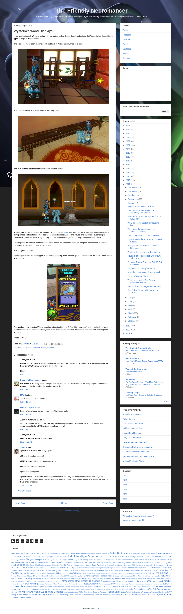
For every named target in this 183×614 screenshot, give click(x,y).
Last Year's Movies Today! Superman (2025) (144, 361)
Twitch (125, 44)
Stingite (23, 447)
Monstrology (68, 578)
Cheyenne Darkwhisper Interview (137, 447)
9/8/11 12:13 (25, 402)
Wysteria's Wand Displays (139, 276)
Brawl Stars (154, 560)
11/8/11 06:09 (26, 485)
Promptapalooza (105, 584)
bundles (162, 560)
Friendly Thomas (154, 568)
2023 (128, 137)
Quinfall (117, 584)
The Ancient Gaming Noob (138, 348)
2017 (128, 161)
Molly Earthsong (34, 578)
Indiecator (130, 380)
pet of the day (134, 581)
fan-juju (56, 568)
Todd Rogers (88, 592)
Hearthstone (130, 570)
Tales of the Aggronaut (136, 369)
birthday (14, 560)
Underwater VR (137, 592)
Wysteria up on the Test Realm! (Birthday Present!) (141, 281)
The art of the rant (141, 589)
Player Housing (30, 583)
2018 (128, 157)
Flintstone (104, 568)
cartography (50, 562)
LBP (170, 573)
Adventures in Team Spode (74, 553)
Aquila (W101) (50, 557)
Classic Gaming (118, 562)
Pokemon (48, 584)
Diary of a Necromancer (30, 380)
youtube (168, 594)
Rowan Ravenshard (105, 586)
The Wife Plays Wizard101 (31, 592)
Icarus (39, 573)
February (132, 317)
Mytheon (129, 578)
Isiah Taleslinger (75, 573)
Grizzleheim (99, 570)
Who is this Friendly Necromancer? (138, 516)
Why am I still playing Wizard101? (143, 268)
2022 (128, 141)
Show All (166, 401)
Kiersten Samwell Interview (135, 442)
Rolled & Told (92, 586)
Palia (119, 581)
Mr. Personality (85, 578)
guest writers (109, 570)
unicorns (147, 592)
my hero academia (104, 578)
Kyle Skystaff (161, 573)
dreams (88, 565)
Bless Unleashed (123, 560)
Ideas (22, 348)
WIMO (92, 595)
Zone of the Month (24, 597)
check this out (89, 562)
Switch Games (85, 589)
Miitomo (135, 576)
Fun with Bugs (17, 570)
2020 (128, 149)
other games (68, 581)
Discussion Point (57, 565)
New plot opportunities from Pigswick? (144, 272)
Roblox (67, 586)
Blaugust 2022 (66, 560)
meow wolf (119, 576)
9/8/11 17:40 (25, 414)
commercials (130, 562)
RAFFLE (124, 584)
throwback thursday (71, 592)
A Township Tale (50, 553)
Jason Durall (87, 573)
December (133, 187)
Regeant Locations (31, 586)
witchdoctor (116, 595)
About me (59, 553)
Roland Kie (83, 586)
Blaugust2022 (88, 560)
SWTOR (93, 589)
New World (15, 581)
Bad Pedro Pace (148, 557)
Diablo (38, 565)
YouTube (126, 39)
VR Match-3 (51, 595)
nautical (134, 578)
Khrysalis (126, 573)
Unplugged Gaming (157, 592)
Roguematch (75, 586)
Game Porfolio (42, 570)
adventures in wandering (94, 553)
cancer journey (31, 562)
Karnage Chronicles (115, 573)
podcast (41, 584)
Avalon (110, 557)
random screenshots (155, 584)
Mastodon (127, 49)
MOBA (163, 576)
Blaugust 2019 (41, 560)
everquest (148, 565)
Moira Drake (22, 578)
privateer (65, 584)
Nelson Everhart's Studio (134, 461)
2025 (128, 129)
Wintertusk (107, 595)
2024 (128, 133)
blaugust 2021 (53, 560)
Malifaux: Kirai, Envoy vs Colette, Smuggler (144, 395)
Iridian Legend (62, 573)
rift (51, 586)
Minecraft (141, 576)
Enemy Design (118, 565)
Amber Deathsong (119, 553)
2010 (128, 326)
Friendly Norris (142, 568)
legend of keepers (17, 576)
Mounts (75, 578)
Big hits (169, 557)
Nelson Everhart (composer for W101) (139, 456)
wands (43, 348)
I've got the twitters (28, 573)
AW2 (117, 557)
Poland (55, 584)
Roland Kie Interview (132, 414)
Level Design (28, 576)
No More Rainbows (33, 581)
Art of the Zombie (61, 557)
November (133, 191)
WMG (149, 595)
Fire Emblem (91, 568)
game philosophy (29, 570)
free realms (132, 568)
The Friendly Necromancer (91, 10)
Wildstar (87, 595)
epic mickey (127, 565)
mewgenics (128, 576)
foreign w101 (112, 568)
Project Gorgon (90, 583)
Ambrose (132, 553)
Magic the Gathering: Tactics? (141, 206)
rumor (116, 586)
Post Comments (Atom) (69, 510)
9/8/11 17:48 (25, 429)
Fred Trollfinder (122, 568)
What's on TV (78, 595)
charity (80, 562)
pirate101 (167, 581)
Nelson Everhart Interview (146, 578)
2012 (128, 180)
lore (62, 576)
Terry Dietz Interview (132, 438)
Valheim (20, 595)
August (131, 203)
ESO (133, 565)
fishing (98, 568)
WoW (154, 595)
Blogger (96, 608)
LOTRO (66, 576)
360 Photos (35, 553)
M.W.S (23, 395)
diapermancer (46, 565)
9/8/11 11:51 (25, 390)
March (131, 313)
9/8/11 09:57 (25, 375)
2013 (128, 176)
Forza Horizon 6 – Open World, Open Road (144, 350)
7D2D (42, 553)
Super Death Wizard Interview (136, 452)
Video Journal (29, 595)
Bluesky (126, 53)
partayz (125, 581)
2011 (128, 184)
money (44, 578)
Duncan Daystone (28, 407)
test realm (129, 589)
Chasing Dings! (133, 393)
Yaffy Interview (129, 419)
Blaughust (22, 560)
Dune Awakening (99, 565)
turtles (123, 592)
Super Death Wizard (63, 589)
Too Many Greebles (134, 371)
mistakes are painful (152, 576)
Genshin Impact (79, 570)
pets (149, 581)
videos (38, 594)
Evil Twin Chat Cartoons (23, 567)
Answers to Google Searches (22, 557)
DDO (28, 565)
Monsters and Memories (55, 578)
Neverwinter (160, 578)
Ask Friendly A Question (84, 556)
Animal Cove (145, 553)
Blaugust (30, 559)
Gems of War (69, 570)
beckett (158, 557)
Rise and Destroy (58, 586)
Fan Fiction (50, 568)
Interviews (51, 573)
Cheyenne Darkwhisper (103, 562)
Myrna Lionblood (33, 348)
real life (19, 586)
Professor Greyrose (75, 584)
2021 (128, 145)
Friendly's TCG (166, 568)
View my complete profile (134, 520)
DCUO (22, 565)
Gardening (52, 570)
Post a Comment (24, 491)
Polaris (60, 584)
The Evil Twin (154, 589)
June (130, 301)
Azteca (139, 557)
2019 (128, 153)
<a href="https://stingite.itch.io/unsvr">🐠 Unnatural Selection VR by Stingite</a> (146, 85)
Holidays (153, 570)
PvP (113, 584)
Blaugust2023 (99, 560)
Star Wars (26, 589)
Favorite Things (67, 567)
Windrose (98, 595)
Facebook (127, 35)
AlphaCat (106, 553)
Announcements (163, 553)
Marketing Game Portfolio (96, 576)
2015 (128, 168)
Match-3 (111, 576)
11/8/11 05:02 (26, 442)
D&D (17, 565)
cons (151, 562)
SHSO (135, 586)
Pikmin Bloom (156, 581)
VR (43, 594)
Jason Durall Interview (132, 433)
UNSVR (167, 592)
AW (114, 557)
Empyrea (110, 565)
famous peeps (40, 568)
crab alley (156, 562)
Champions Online (71, 562)
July (130, 297)
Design (32, 565)
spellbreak (168, 586)
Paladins (113, 581)
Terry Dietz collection (104, 589)
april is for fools (39, 557)
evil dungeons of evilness (162, 565)
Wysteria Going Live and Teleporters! (144, 252)
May (130, 305)
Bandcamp (127, 58)
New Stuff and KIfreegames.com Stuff (144, 286)
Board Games (134, 560)
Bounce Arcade (144, 560)
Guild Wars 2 (119, 570)
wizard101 (125, 594)
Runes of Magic (125, 586)
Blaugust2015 (78, 560)
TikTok (81, 592)
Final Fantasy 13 (81, 568)
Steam (33, 589)
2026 (128, 126)
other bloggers (56, 581)
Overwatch (105, 581)
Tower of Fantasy (99, 592)
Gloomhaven (89, 570)
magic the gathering (77, 576)
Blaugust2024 (111, 560)
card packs (42, 562)
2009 (128, 330)
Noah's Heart (45, 581)
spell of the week (156, 586)
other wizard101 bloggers (87, 581)
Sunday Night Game (49, 589)
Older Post (108, 503)
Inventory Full (132, 359)
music (94, 578)
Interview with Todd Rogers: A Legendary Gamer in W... (141, 211)
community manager (142, 562)
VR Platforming (62, 595)
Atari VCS (103, 557)
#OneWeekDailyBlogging (20, 553)
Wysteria (50, 348)
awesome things (128, 556)
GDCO (60, 570)
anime (153, 553)
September (133, 199)
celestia (59, 562)
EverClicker (139, 565)
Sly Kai (140, 586)
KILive (151, 573)
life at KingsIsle (39, 576)
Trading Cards (113, 592)
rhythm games (44, 586)
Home (64, 503)
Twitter (125, 30)
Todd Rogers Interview (132, 428)
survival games (75, 589)
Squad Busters (16, 589)
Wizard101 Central (138, 595)
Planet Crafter (16, 584)
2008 (128, 333)
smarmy (146, 586)
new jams (168, 578)
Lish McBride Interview (133, 423)
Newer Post (19, 503)
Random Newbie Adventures (138, 584)
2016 (128, 164)
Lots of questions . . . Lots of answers (144, 235)
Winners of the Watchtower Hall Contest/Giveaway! (142, 230)
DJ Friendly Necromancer (74, 565)
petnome (143, 581)
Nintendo (22, 581)
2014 (128, 172)
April (130, 309)
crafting (164, 562)
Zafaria (14, 597)
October (132, 195)
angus (137, 553)
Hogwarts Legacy (142, 570)
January (132, 321)
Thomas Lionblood (54, 592)
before (65, 232)
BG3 (163, 557)
